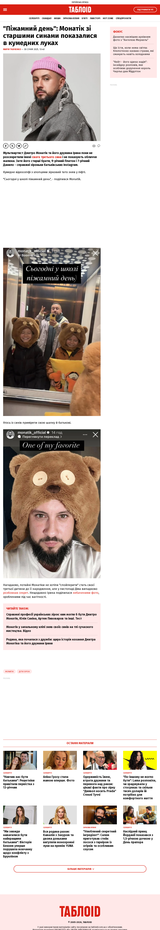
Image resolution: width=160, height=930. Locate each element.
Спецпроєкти (123, 18)
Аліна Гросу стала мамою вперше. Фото (59, 778)
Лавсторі (95, 18)
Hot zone (108, 18)
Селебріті (34, 18)
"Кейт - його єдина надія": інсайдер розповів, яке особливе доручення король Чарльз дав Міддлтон (131, 66)
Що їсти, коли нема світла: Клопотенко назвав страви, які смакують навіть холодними (133, 51)
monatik (9, 671)
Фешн (57, 18)
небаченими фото (85, 593)
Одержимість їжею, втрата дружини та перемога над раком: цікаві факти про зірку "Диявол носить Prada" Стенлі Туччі (99, 785)
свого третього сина (47, 157)
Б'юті (85, 18)
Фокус (118, 31)
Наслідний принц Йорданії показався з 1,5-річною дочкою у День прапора (138, 837)
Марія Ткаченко (12, 49)
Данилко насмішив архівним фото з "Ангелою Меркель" (131, 38)
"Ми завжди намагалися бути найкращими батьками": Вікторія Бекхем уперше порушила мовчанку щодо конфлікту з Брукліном (17, 844)
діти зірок (24, 671)
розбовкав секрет (15, 593)
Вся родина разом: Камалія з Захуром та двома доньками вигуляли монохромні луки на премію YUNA (58, 839)
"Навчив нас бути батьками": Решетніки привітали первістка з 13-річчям (19, 782)
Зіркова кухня (71, 18)
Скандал (46, 18)
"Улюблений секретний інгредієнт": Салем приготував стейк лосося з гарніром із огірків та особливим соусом (99, 840)
